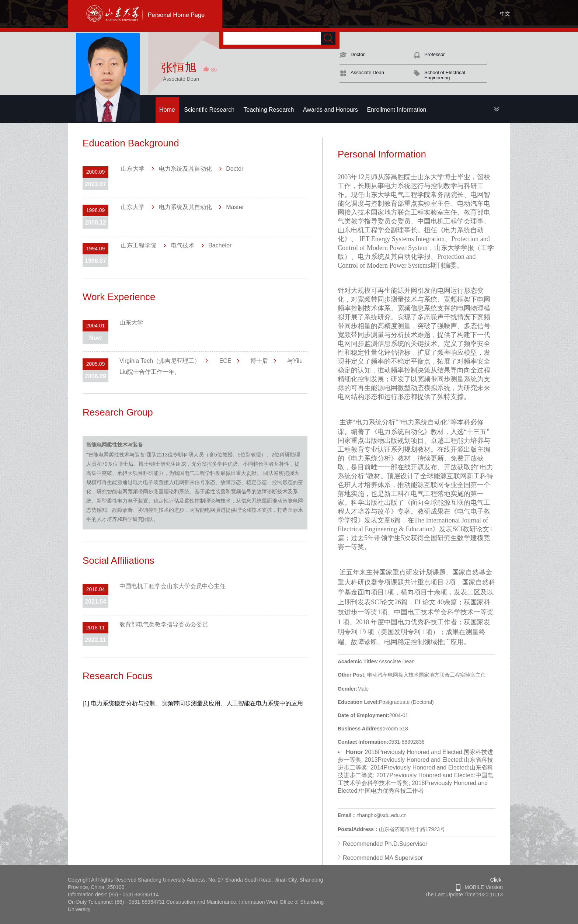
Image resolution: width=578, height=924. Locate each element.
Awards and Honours (330, 110)
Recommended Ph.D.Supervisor (385, 844)
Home (167, 110)
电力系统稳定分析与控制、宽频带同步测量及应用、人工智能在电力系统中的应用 (197, 703)
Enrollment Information (396, 110)
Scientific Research (209, 110)
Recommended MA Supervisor (383, 858)
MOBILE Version (479, 887)
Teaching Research (269, 110)
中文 (505, 14)
